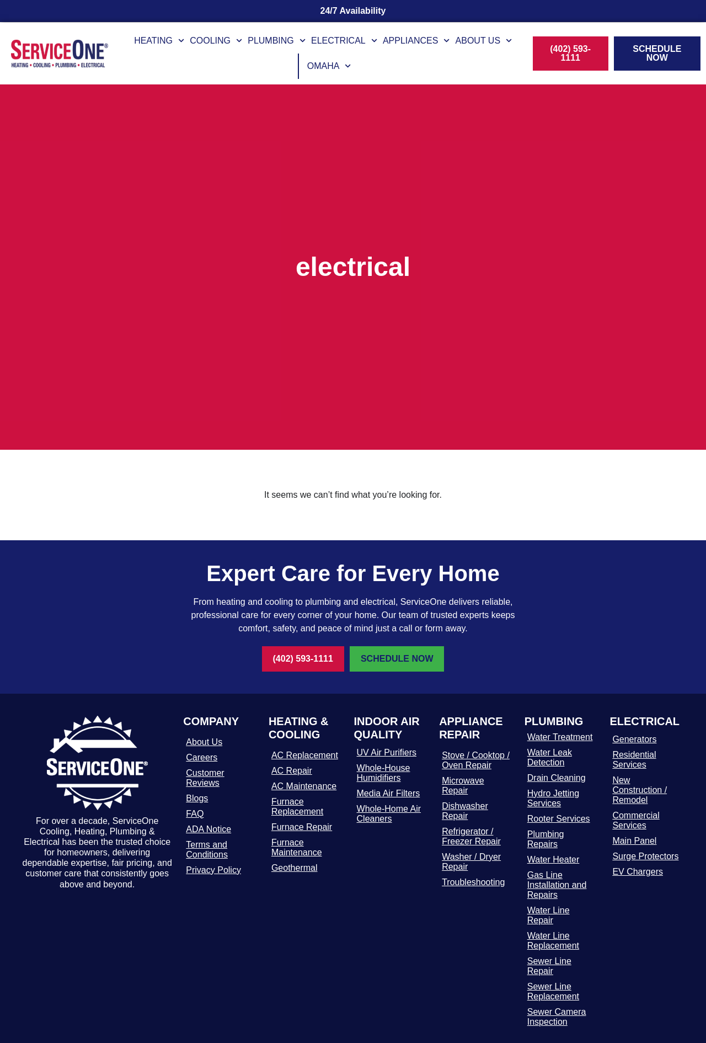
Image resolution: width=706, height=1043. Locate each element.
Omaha (329, 65)
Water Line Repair (548, 915)
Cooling (216, 40)
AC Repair (291, 770)
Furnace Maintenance (296, 847)
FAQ (195, 813)
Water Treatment (560, 737)
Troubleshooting (473, 882)
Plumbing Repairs (545, 839)
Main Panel (634, 840)
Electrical (344, 40)
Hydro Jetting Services (553, 798)
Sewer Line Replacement (553, 991)
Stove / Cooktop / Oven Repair (476, 760)
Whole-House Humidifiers (383, 773)
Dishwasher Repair (465, 811)
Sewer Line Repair (549, 966)
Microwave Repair (463, 785)
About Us (484, 40)
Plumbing (277, 40)
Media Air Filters (388, 793)
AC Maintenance (303, 786)
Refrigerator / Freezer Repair (471, 836)
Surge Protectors (645, 856)
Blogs (197, 798)
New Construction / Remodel (639, 790)
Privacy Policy (213, 870)
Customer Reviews (205, 777)
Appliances (416, 40)
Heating (159, 40)
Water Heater (553, 859)
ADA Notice (208, 829)
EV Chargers (637, 871)
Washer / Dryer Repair (471, 861)
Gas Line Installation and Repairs (557, 885)
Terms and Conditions (207, 849)
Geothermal (294, 867)
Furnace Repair (301, 827)
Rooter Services (558, 818)
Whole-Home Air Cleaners (389, 813)
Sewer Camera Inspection (556, 1016)
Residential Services (634, 759)
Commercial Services (635, 820)
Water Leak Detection (549, 757)
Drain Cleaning (556, 778)
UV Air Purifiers (386, 752)
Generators (634, 739)
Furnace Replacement (297, 806)
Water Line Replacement (553, 940)
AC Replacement (304, 755)
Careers (201, 757)
